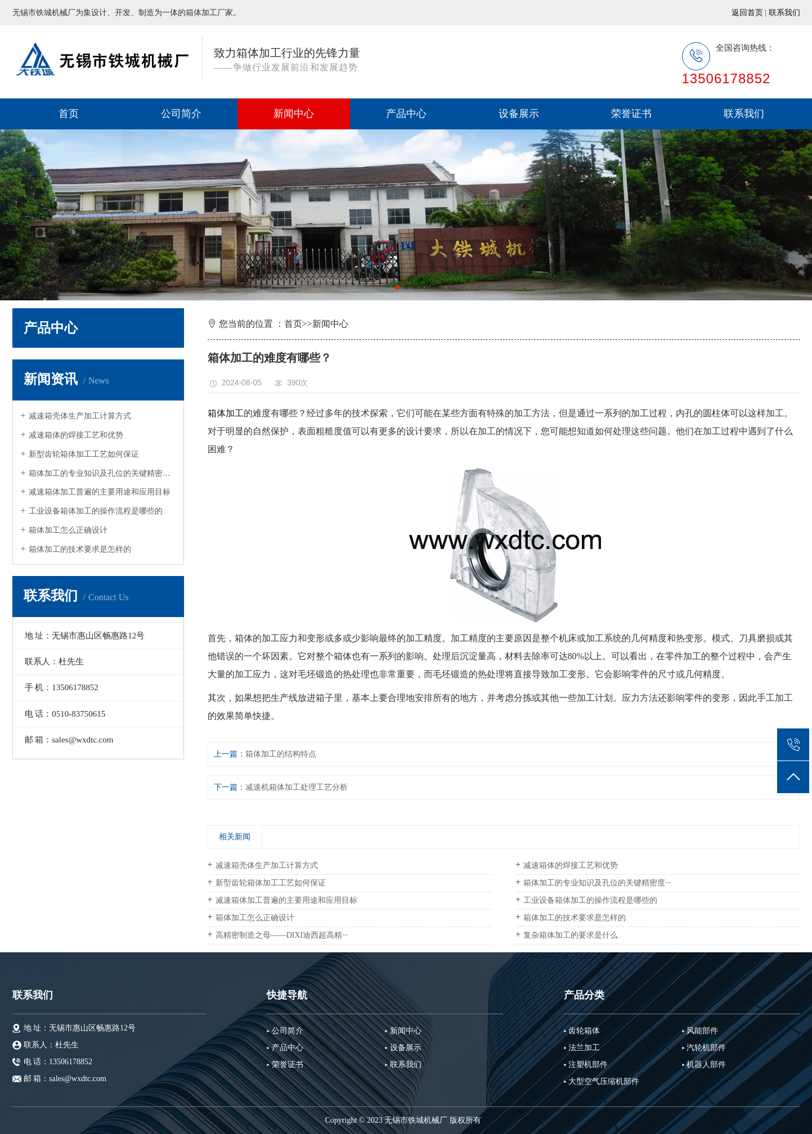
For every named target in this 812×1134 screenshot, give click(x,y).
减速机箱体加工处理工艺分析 (296, 787)
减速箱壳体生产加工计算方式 (80, 416)
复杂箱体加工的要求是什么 (570, 935)
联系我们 (784, 12)
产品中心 (406, 113)
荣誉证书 (631, 113)
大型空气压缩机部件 (603, 1081)
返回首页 (747, 12)
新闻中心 (293, 113)
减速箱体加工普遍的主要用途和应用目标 (100, 492)
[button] (397, 287)
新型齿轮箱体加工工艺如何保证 (84, 454)
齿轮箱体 (584, 1031)
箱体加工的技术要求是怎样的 (80, 549)
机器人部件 (706, 1064)
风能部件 (702, 1031)
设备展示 (519, 113)
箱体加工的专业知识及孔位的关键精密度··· (102, 473)
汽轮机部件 (706, 1047)
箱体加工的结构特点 (280, 754)
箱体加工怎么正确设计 (68, 530)
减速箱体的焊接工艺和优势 (76, 435)
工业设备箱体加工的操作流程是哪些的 (96, 511)
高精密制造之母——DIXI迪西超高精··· (282, 935)
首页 (69, 113)
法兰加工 (584, 1047)
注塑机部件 (588, 1064)
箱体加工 (226, 413)
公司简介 (181, 113)
